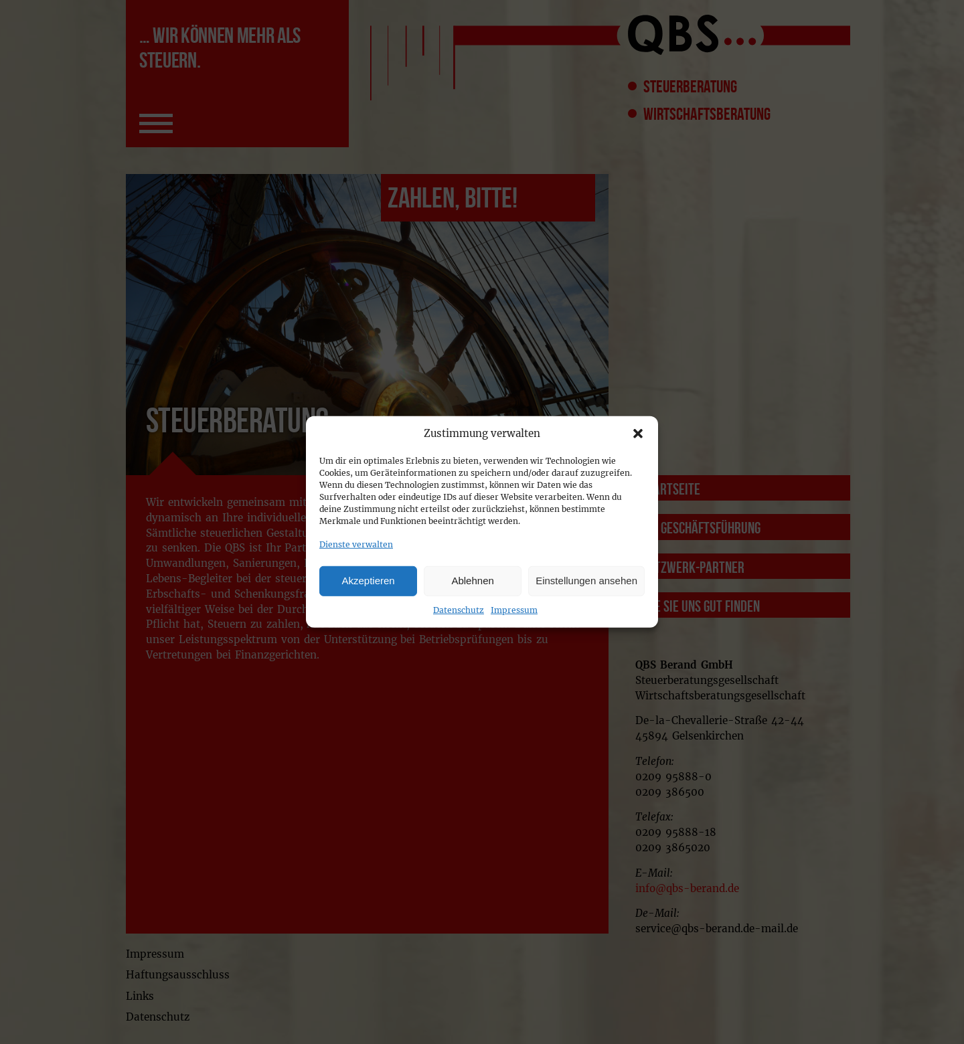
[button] (638, 433)
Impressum (514, 609)
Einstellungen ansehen (586, 580)
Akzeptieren (367, 580)
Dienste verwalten (356, 544)
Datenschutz (458, 609)
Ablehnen (472, 580)
